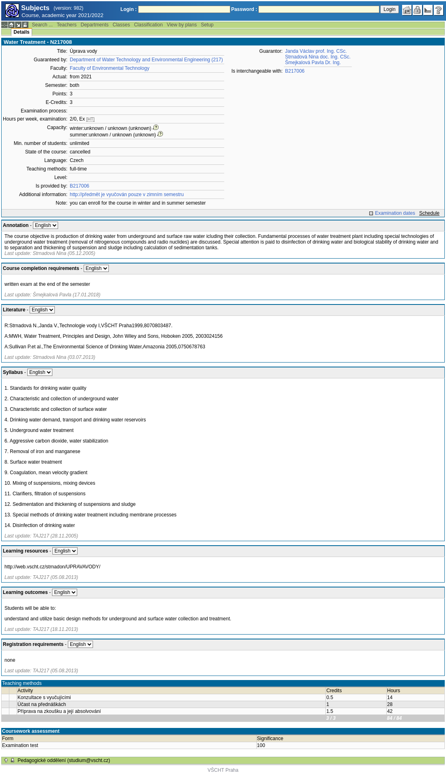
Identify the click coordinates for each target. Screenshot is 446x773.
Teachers (67, 25)
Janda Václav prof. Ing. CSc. (316, 51)
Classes (121, 25)
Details (21, 32)
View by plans (182, 25)
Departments (95, 25)
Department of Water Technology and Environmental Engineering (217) (146, 60)
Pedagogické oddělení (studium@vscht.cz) (63, 760)
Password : (244, 9)
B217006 (79, 186)
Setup (207, 25)
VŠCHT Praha (223, 770)
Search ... (42, 25)
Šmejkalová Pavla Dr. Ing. (313, 62)
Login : (129, 9)
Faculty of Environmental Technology (109, 68)
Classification (148, 25)
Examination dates (395, 213)
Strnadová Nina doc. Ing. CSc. (318, 57)
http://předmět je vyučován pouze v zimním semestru (127, 194)
